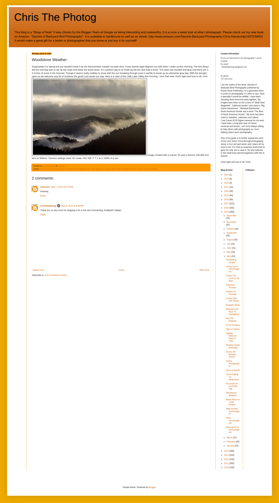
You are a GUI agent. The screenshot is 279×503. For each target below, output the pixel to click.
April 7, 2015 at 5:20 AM (62, 187)
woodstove (153, 169)
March (230, 437)
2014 (226, 451)
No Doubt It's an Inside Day (232, 386)
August (230, 239)
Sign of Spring (232, 329)
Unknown (45, 187)
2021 (226, 187)
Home (121, 270)
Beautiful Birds (233, 305)
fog (62, 169)
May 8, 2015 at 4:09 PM (72, 206)
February (231, 441)
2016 (226, 208)
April (229, 256)
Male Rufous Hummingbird (232, 411)
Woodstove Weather (231, 394)
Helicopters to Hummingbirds (232, 430)
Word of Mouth (233, 370)
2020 (226, 191)
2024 (226, 175)
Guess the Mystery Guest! (231, 354)
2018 (226, 199)
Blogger (152, 487)
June (229, 248)
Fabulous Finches (231, 286)
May (229, 252)
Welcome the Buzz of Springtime (232, 312)
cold (58, 169)
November (231, 222)
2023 (226, 179)
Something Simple (231, 261)
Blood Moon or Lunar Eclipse (233, 402)
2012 (226, 459)
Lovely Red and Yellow (232, 299)
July (229, 244)
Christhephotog (48, 206)
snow (107, 169)
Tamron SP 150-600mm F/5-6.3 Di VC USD (129, 169)
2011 (226, 463)
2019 (226, 195)
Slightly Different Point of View (231, 337)
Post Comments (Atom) (56, 275)
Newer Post (38, 270)
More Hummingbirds (232, 420)
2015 (226, 212)
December (231, 215)
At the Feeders (233, 325)
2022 (226, 183)
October (231, 229)
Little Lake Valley (93, 169)
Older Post (204, 270)
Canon (43, 169)
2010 (226, 467)
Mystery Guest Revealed (233, 346)
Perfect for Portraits (231, 292)
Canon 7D (51, 169)
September (232, 233)
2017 (226, 203)
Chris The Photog (55, 17)
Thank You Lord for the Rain (232, 278)
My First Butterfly (231, 319)
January (231, 445)
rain (102, 169)
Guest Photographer (233, 363)
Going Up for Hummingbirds (232, 269)
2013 (226, 455)
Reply (43, 196)
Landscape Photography (74, 169)
